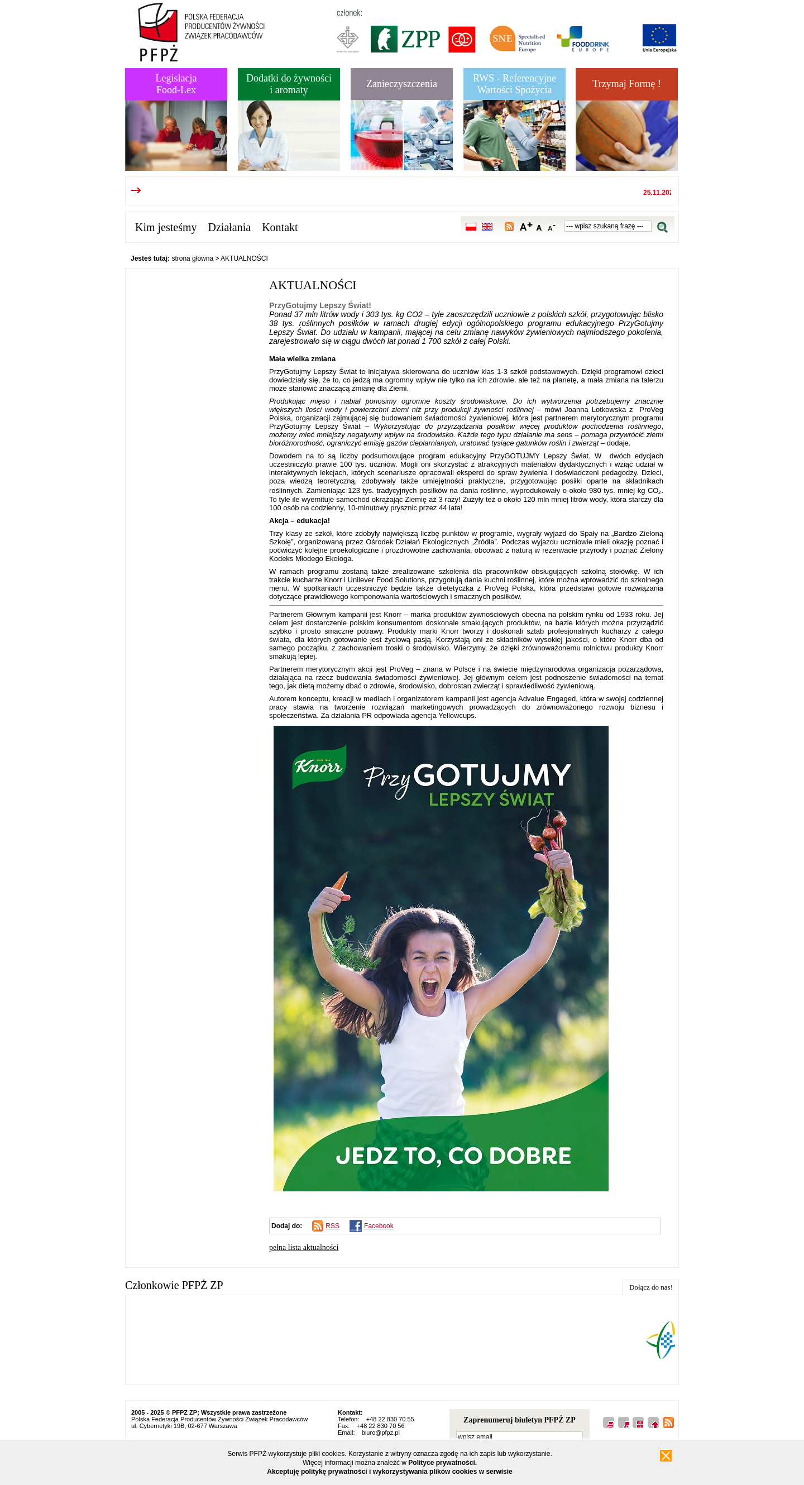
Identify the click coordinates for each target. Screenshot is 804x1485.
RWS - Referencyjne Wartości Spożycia (514, 84)
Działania (229, 227)
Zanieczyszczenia (401, 83)
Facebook (379, 1226)
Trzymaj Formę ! (626, 83)
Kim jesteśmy (166, 227)
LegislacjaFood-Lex (176, 84)
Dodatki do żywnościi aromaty (289, 84)
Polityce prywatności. (442, 1463)
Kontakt (280, 227)
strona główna (192, 258)
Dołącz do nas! (651, 1287)
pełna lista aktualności (303, 1247)
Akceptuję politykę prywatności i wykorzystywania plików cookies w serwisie (390, 1472)
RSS (332, 1226)
